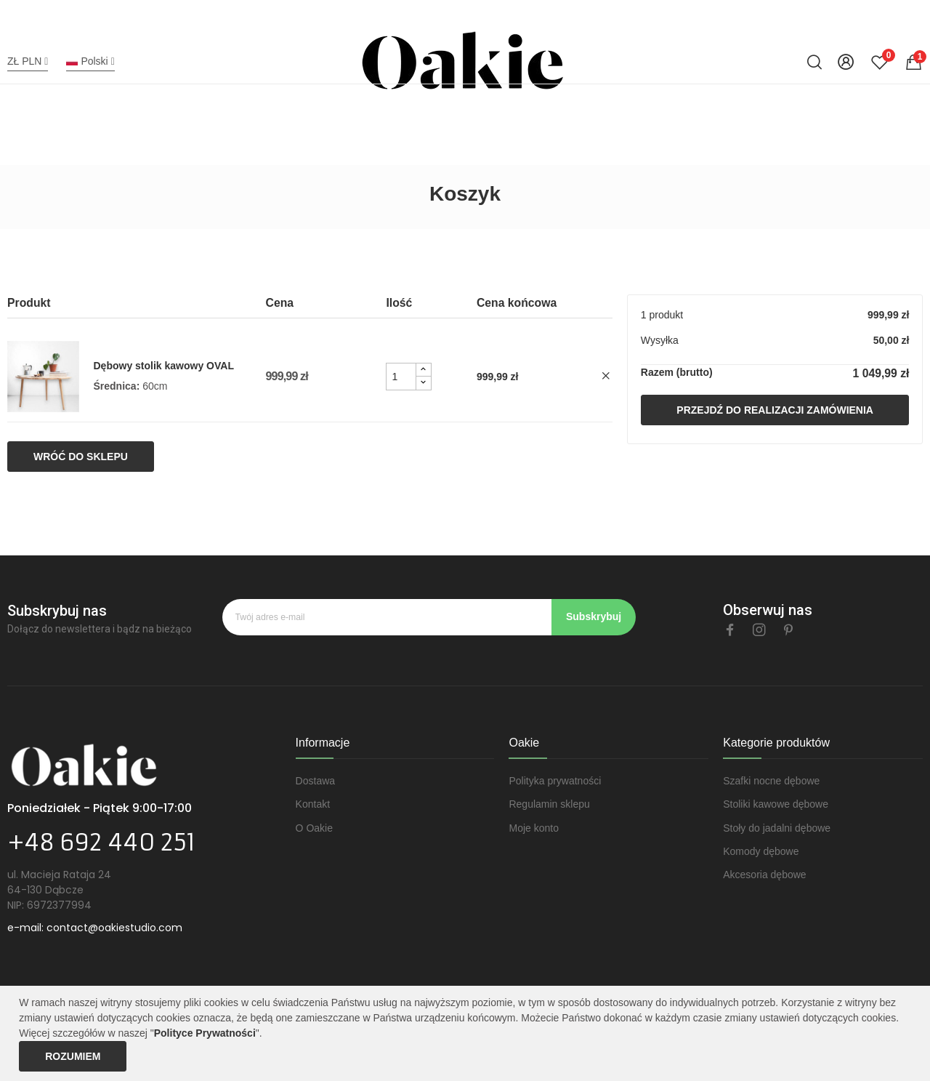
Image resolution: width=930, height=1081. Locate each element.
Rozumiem (72, 1056)
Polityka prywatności (555, 781)
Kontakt (313, 804)
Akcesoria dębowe (764, 874)
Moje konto (533, 828)
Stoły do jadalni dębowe (776, 828)
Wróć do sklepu (80, 456)
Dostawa (315, 781)
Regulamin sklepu (549, 804)
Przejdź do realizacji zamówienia (774, 410)
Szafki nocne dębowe (771, 781)
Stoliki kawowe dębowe (775, 804)
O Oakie (314, 828)
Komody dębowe (760, 851)
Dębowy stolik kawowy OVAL (164, 365)
